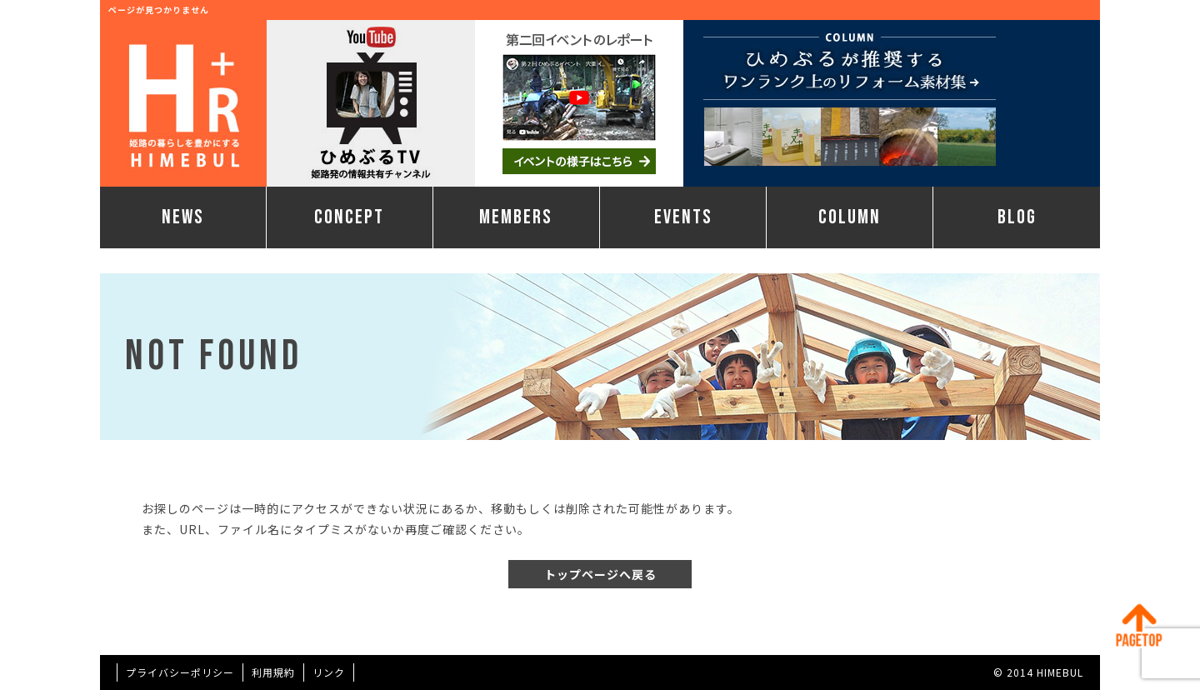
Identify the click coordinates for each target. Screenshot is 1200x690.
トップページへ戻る (600, 574)
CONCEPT (349, 217)
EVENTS (683, 217)
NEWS (183, 217)
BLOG (1017, 217)
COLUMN (849, 217)
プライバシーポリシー (180, 672)
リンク (328, 672)
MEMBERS (515, 217)
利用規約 (273, 672)
